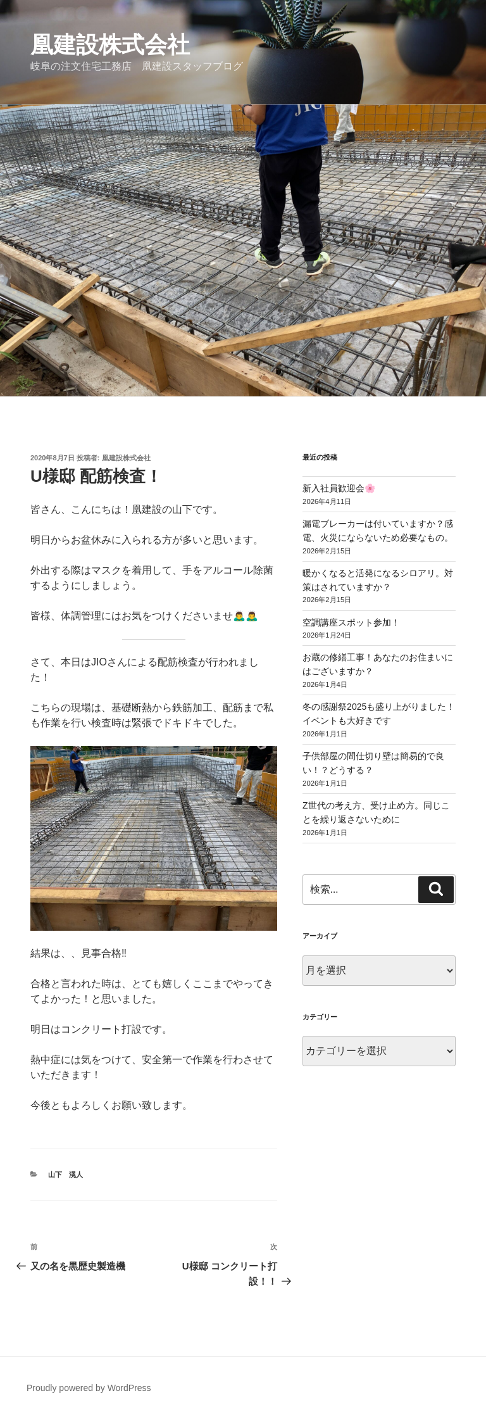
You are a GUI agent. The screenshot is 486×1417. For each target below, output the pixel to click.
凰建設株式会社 (110, 45)
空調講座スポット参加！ (351, 622)
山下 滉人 (65, 1174)
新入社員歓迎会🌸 (338, 488)
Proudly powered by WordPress (89, 1388)
